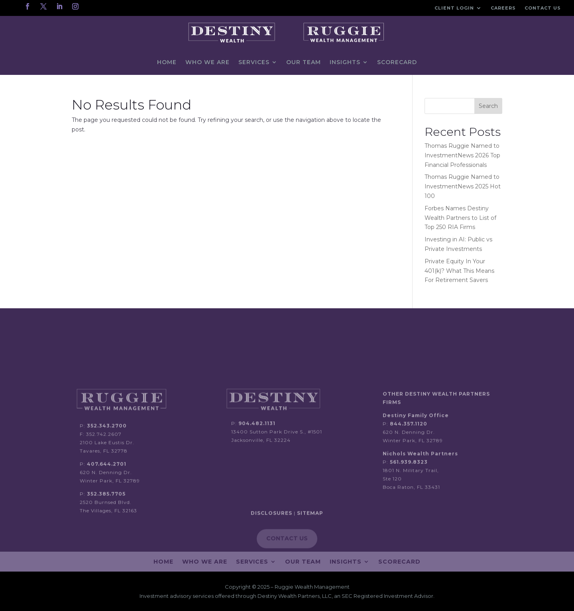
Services (253, 62)
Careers (503, 8)
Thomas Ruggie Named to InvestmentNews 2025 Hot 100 (463, 186)
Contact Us (543, 8)
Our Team (303, 62)
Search (488, 106)
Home (167, 62)
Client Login (454, 8)
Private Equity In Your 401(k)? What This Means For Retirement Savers (459, 271)
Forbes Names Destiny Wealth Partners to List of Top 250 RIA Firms (460, 218)
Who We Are (207, 62)
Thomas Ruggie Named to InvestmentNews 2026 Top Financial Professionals (462, 155)
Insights (345, 62)
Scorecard (397, 62)
